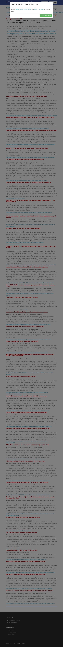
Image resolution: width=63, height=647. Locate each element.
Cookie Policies (27, 9)
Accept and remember (46, 15)
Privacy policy (19, 9)
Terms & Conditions (39, 9)
